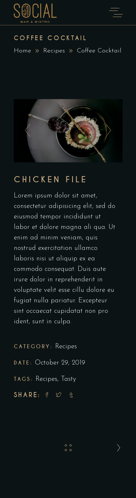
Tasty (68, 379)
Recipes (66, 346)
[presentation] (25, 131)
